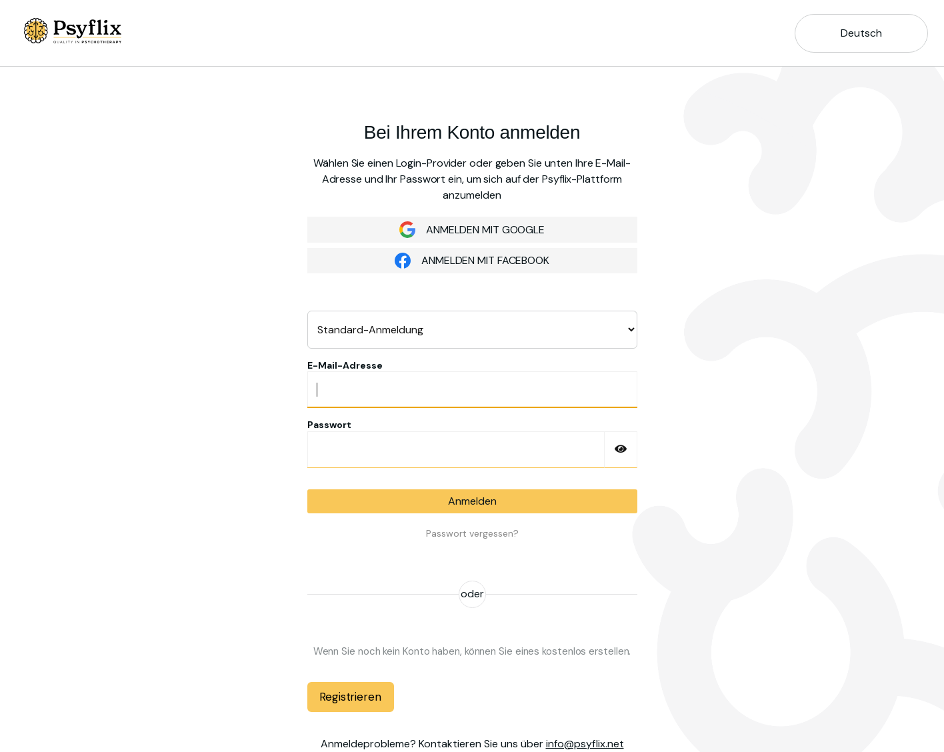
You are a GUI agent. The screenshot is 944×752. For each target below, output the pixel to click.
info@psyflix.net (585, 744)
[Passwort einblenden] (620, 449)
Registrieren (350, 696)
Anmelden (472, 501)
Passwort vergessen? (472, 533)
